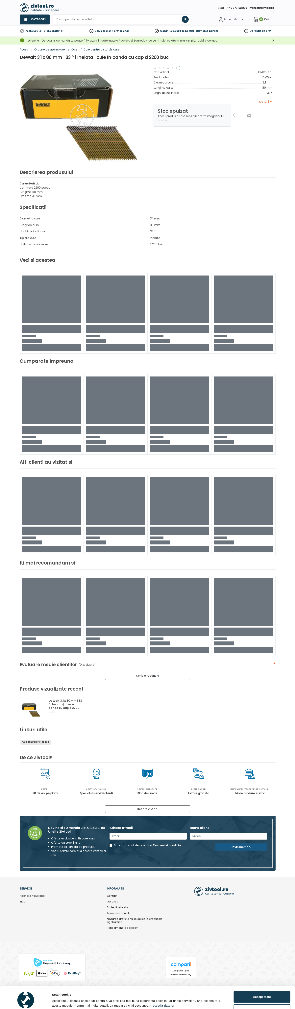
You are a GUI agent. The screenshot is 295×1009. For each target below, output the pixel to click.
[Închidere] (273, 40)
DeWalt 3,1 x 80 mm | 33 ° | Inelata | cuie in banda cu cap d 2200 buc (65, 706)
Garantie (255, 31)
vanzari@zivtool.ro (262, 8)
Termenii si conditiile (167, 845)
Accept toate (262, 980)
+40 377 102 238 (237, 8)
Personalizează (262, 993)
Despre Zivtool (147, 809)
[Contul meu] (231, 19)
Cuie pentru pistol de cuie (35, 741)
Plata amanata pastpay (122, 928)
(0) (178, 68)
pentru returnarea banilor (201, 31)
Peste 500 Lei (33, 31)
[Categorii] (35, 19)
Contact (112, 896)
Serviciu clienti (104, 31)
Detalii (56, 999)
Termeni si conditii (118, 913)
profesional (121, 31)
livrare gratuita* (53, 31)
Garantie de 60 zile (172, 31)
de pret (266, 31)
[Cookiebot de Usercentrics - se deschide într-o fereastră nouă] (25, 1001)
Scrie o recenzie (147, 676)
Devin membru (241, 847)
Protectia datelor (118, 907)
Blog (221, 8)
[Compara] (249, 115)
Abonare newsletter (32, 896)
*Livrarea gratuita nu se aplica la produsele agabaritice (134, 920)
